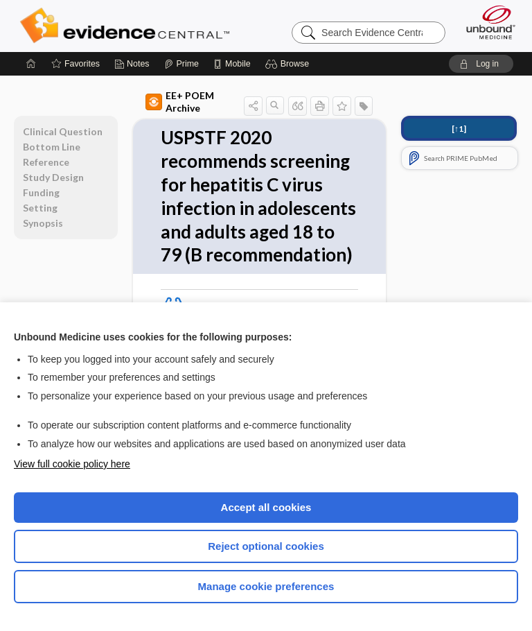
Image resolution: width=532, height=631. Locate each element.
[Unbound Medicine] (486, 22)
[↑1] (459, 128)
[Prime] (181, 64)
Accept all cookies (266, 507)
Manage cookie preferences (266, 586)
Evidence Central (128, 25)
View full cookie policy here (72, 463)
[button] (289, 64)
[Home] (31, 64)
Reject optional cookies (266, 546)
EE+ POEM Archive (179, 101)
